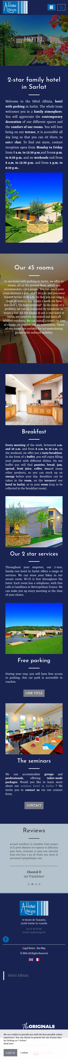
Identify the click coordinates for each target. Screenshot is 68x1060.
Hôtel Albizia (18, 976)
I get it (10, 1053)
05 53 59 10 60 (34, 928)
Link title (34, 692)
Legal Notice (28, 948)
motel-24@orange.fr (33, 932)
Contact (34, 805)
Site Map (41, 948)
